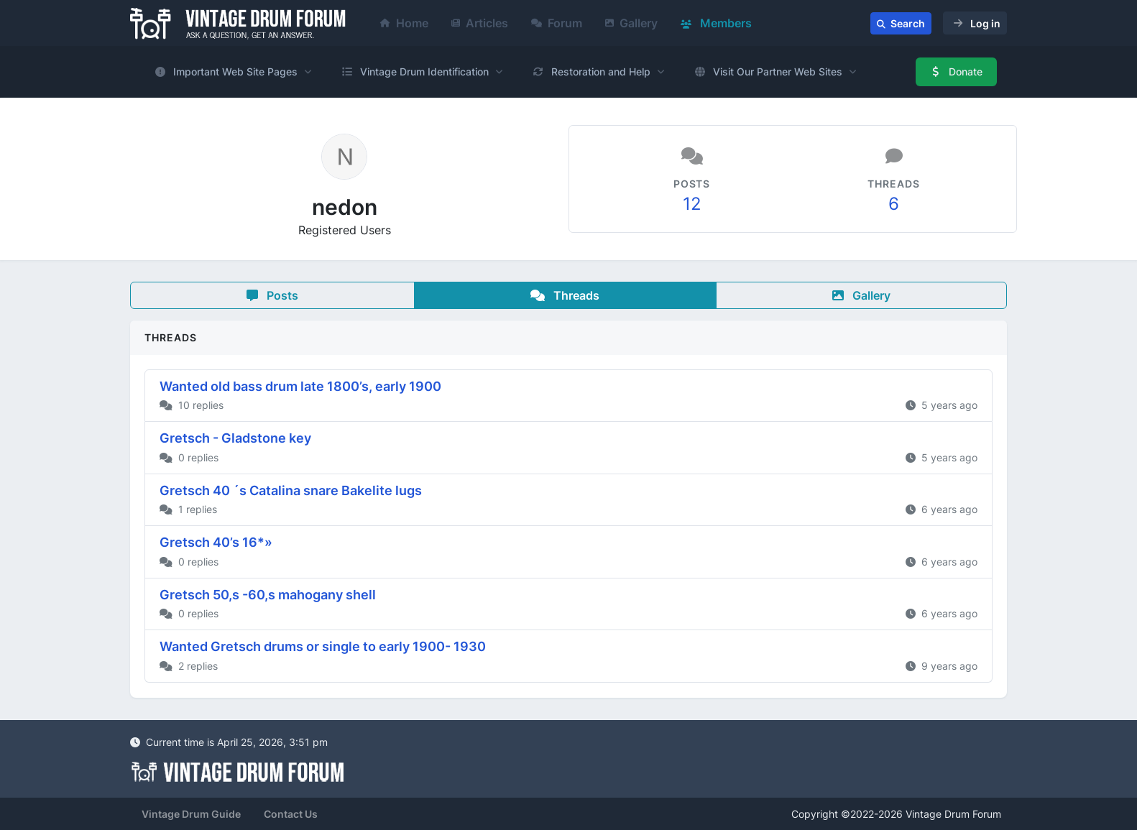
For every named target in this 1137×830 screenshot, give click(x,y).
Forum (556, 23)
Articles (479, 23)
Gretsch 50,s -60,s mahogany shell (268, 594)
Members (716, 23)
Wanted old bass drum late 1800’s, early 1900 (300, 386)
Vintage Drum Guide (191, 814)
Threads (564, 295)
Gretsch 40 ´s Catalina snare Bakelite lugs (291, 490)
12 (692, 203)
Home (404, 23)
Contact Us (291, 814)
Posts (272, 295)
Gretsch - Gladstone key (235, 438)
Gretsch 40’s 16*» (216, 542)
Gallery (631, 23)
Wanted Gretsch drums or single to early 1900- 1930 (323, 646)
